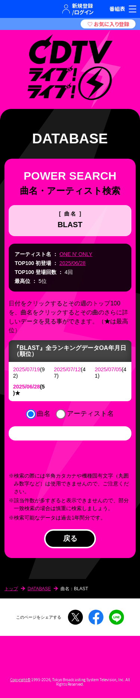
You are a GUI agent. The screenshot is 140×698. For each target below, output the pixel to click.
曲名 (43, 413)
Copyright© (20, 679)
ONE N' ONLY (75, 254)
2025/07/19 (26, 369)
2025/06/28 (72, 263)
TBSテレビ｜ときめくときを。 (13, 9)
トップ (11, 588)
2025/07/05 (108, 369)
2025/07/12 (67, 369)
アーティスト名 (90, 413)
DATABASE (39, 588)
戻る (70, 538)
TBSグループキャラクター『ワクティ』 (35, 9)
